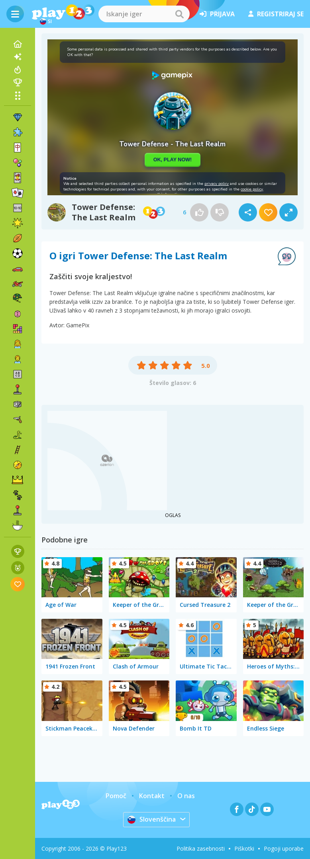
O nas (186, 795)
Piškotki (244, 848)
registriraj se (276, 14)
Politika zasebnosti (201, 848)
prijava (217, 14)
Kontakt (152, 795)
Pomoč (116, 795)
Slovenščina (152, 819)
